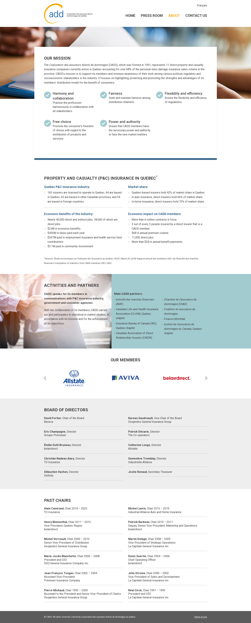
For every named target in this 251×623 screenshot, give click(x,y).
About (174, 16)
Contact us (196, 16)
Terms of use (200, 617)
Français (202, 5)
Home (130, 16)
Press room (152, 16)
